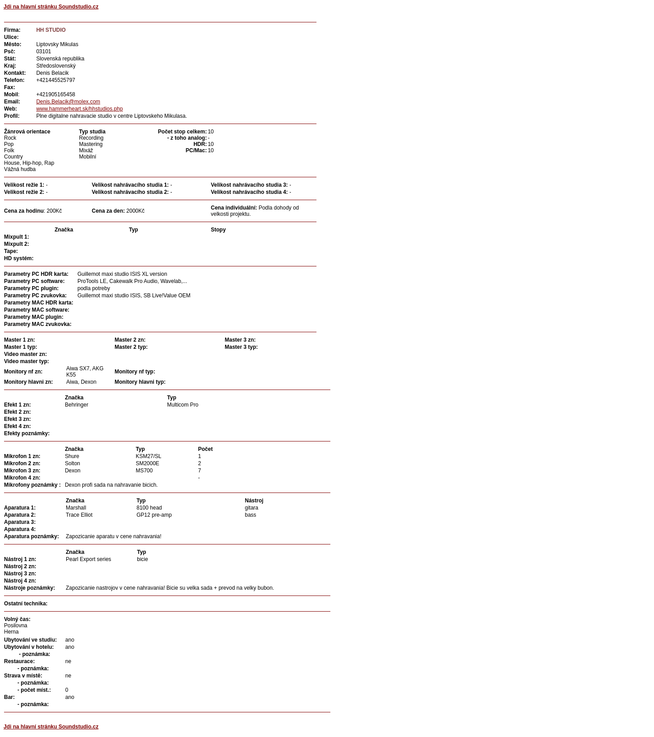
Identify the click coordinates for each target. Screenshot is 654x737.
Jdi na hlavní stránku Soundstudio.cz (51, 7)
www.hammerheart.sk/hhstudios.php (79, 109)
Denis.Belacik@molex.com (68, 102)
